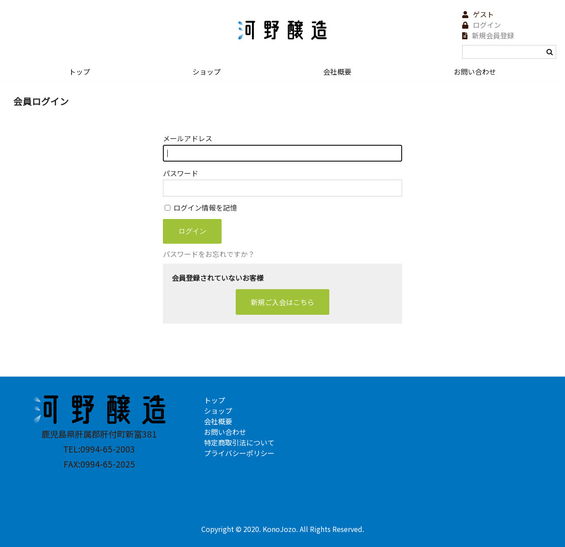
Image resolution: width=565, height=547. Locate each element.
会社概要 (337, 71)
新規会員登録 (493, 35)
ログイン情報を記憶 (201, 207)
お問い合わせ (475, 71)
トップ (79, 71)
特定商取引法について (239, 442)
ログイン (487, 24)
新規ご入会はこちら (282, 302)
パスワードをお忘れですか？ (209, 254)
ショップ (206, 71)
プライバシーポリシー (239, 453)
